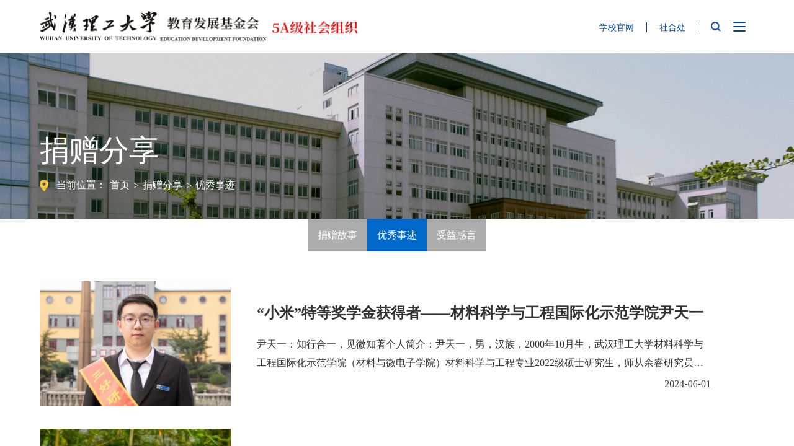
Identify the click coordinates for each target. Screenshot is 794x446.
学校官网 (616, 27)
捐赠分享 (162, 185)
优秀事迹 (215, 185)
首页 (120, 185)
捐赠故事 (337, 235)
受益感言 (456, 235)
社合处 (672, 27)
